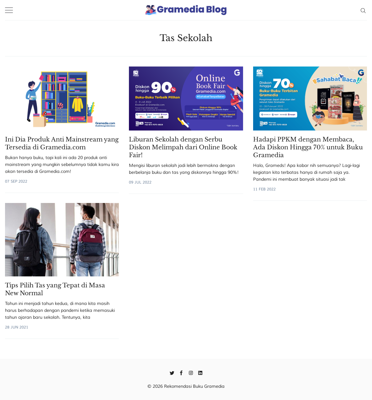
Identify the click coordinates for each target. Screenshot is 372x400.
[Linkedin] (200, 372)
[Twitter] (172, 372)
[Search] (363, 10)
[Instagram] (191, 372)
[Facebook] (181, 372)
